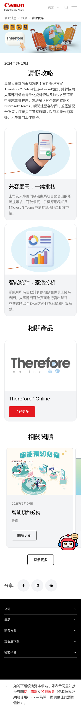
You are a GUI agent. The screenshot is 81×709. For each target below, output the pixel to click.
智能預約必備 (26, 512)
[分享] (23, 582)
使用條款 (31, 691)
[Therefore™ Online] (40, 365)
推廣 (15, 520)
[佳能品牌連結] (14, 7)
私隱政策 (48, 691)
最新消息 (10, 18)
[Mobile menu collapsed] (74, 7)
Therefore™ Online (29, 398)
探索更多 (41, 556)
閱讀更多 (24, 532)
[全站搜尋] (66, 7)
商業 (51, 7)
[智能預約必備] (40, 496)
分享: (9, 581)
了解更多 (22, 411)
